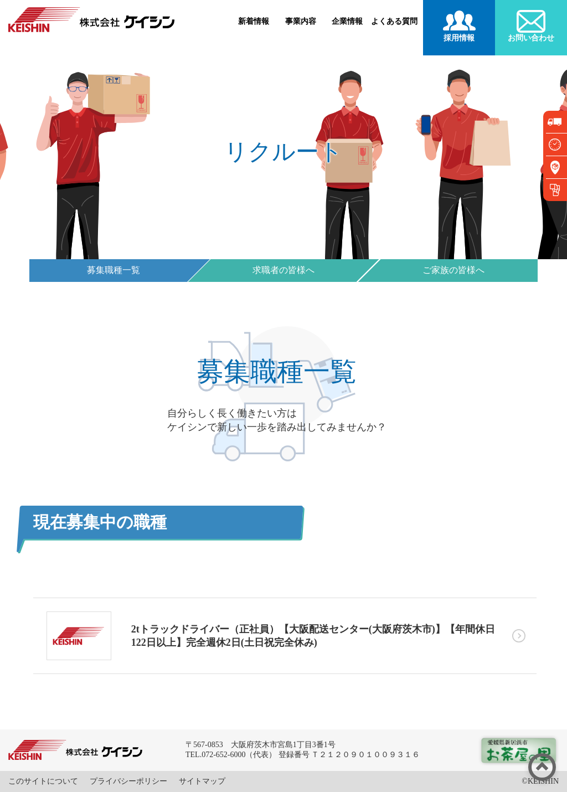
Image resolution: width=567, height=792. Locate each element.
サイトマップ (202, 781)
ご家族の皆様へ (453, 270)
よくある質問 (394, 21)
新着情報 (253, 21)
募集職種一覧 (113, 270)
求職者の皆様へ (283, 270)
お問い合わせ (531, 38)
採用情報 (459, 38)
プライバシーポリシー (128, 781)
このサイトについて (43, 781)
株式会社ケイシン (91, 19)
